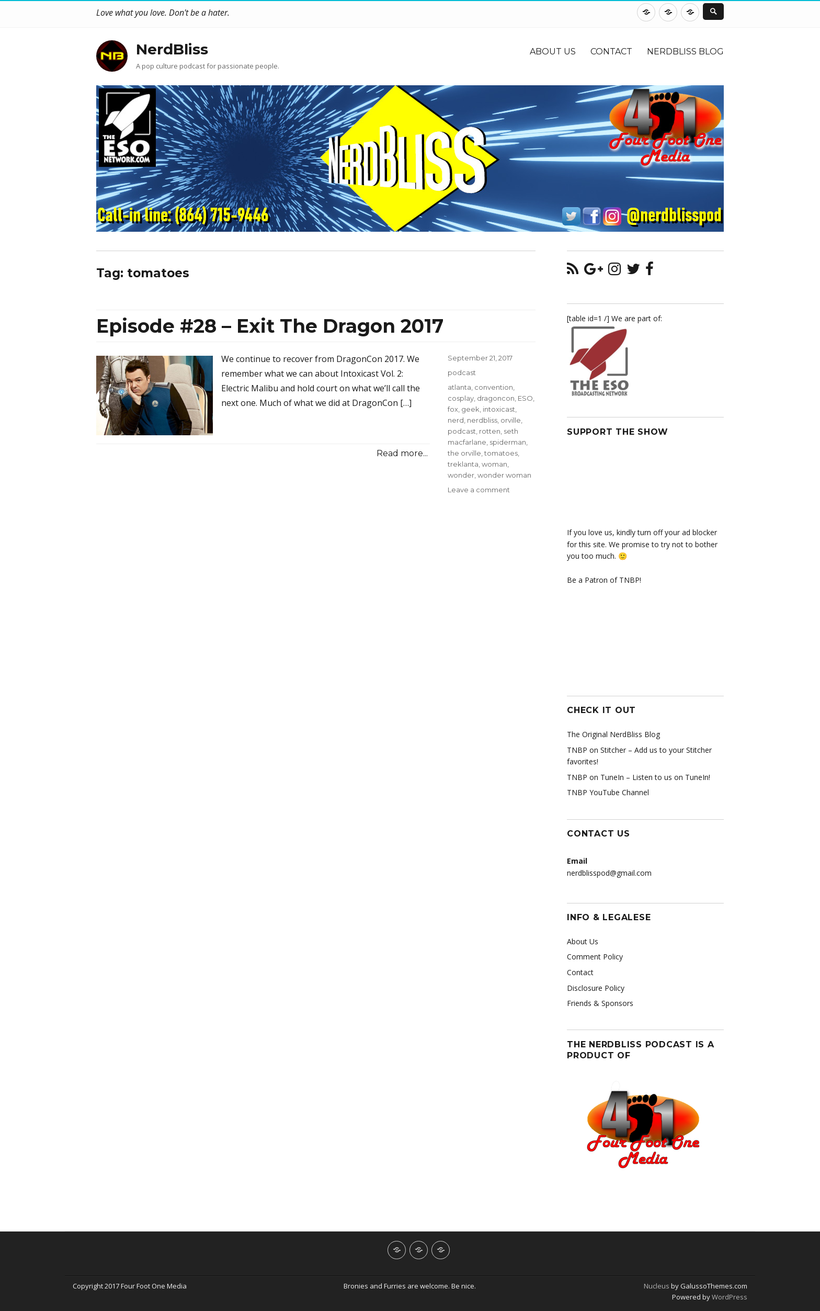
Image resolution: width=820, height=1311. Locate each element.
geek (470, 409)
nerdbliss (482, 420)
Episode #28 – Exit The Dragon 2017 (269, 325)
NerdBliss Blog (685, 51)
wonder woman (504, 475)
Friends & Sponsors (600, 1003)
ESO (525, 398)
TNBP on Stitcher (596, 750)
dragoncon (496, 398)
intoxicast (499, 409)
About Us (553, 51)
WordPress (728, 1297)
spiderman (507, 442)
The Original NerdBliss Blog (613, 734)
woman (494, 464)
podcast (462, 372)
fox (453, 409)
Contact (611, 51)
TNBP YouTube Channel (608, 792)
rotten (489, 431)
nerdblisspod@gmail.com (609, 873)
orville (510, 420)
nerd (456, 420)
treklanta (463, 464)
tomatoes (501, 453)
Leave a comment (479, 489)
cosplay (461, 398)
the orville (464, 453)
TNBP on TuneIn (595, 777)
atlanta (459, 387)
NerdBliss (172, 49)
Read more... (402, 453)
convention (493, 387)
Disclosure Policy (595, 988)
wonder (461, 475)
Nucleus (656, 1286)
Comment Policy (595, 957)
